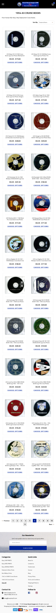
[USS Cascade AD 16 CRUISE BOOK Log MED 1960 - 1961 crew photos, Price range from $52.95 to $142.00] (41, 449)
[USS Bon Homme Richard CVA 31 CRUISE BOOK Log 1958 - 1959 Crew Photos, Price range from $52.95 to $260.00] (41, 490)
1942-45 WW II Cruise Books (9, 576)
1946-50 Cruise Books (8, 580)
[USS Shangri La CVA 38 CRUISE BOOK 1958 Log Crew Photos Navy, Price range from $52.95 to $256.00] (41, 121)
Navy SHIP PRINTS (7, 560)
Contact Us (31, 564)
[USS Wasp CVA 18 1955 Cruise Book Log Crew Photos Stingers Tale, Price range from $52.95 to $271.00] (15, 80)
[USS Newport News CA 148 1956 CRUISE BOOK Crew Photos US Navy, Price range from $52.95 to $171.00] (41, 203)
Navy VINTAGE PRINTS (8, 567)
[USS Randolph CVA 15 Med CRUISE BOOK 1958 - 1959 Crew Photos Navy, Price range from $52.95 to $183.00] (41, 162)
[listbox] (46, 22)
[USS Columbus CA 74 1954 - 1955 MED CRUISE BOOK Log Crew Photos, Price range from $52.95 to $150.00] (41, 408)
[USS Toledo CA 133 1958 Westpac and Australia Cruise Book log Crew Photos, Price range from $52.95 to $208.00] (15, 121)
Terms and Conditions (34, 580)
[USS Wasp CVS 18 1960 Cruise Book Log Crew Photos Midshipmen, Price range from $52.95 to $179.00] (15, 39)
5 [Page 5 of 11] (29, 521)
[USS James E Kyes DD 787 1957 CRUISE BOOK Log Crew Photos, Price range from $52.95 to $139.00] (41, 326)
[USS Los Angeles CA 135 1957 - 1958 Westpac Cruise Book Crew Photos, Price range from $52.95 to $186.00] (15, 244)
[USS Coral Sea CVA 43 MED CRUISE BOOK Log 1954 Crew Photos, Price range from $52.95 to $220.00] (41, 367)
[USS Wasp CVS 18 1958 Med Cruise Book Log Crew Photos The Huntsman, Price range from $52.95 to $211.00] (41, 39)
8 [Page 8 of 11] (43, 521)
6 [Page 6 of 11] (34, 521)
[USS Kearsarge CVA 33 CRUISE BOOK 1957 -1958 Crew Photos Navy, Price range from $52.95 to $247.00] (15, 285)
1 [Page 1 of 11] (13, 521)
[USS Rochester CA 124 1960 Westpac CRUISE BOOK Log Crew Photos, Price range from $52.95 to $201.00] (15, 162)
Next (51, 524)
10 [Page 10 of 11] (52, 521)
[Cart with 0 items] (53, 4)
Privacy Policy (31, 576)
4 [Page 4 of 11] (25, 521)
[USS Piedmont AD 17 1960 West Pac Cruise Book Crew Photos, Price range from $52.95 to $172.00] (15, 203)
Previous (5, 521)
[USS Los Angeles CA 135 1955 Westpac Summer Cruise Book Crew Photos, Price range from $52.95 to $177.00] (41, 244)
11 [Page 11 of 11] (25, 524)
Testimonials (31, 567)
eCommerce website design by (37, 606)
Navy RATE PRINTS (7, 564)
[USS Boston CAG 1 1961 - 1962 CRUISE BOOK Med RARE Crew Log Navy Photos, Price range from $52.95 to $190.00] (15, 490)
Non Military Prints (7, 573)
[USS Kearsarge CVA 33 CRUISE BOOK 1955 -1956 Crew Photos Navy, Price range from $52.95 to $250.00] (41, 285)
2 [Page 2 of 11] (17, 521)
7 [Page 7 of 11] (39, 521)
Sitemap (30, 586)
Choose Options (14, 62)
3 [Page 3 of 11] (21, 521)
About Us (30, 560)
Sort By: (35, 22)
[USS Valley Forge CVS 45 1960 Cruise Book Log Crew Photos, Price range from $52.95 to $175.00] (41, 80)
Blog (29, 573)
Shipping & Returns (33, 583)
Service (30, 570)
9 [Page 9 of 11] (47, 521)
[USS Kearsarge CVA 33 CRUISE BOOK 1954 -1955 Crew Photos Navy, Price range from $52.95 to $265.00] (15, 326)
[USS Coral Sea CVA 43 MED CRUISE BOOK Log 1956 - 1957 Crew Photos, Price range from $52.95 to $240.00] (15, 367)
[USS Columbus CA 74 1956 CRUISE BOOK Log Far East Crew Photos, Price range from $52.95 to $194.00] (15, 408)
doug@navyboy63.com (10, 598)
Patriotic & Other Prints (8, 570)
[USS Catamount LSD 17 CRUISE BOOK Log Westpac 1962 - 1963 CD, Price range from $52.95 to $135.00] (15, 449)
